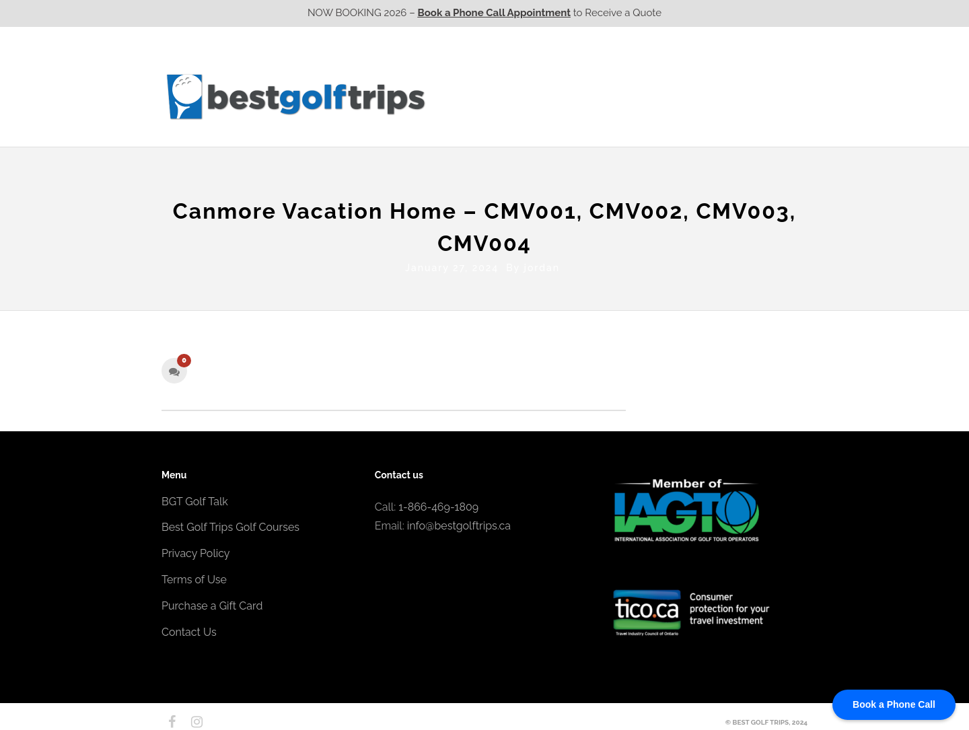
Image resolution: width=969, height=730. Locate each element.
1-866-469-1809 (438, 503)
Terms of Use (194, 577)
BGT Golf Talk (195, 498)
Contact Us (772, 96)
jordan (542, 264)
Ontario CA (548, 96)
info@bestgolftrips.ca (459, 523)
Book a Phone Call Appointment (494, 13)
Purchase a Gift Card (212, 602)
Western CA (470, 96)
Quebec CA (625, 96)
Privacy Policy (196, 550)
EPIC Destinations (757, 69)
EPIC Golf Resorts (665, 69)
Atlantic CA (701, 96)
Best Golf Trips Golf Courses (230, 524)
